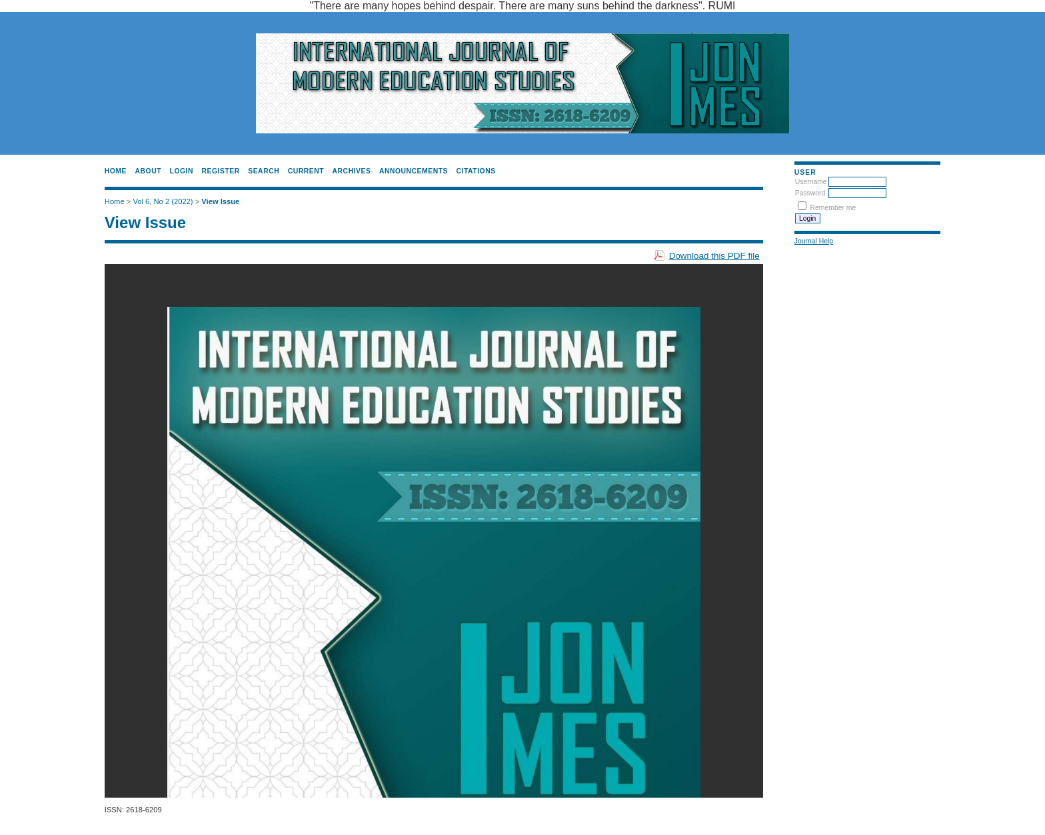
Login (182, 171)
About (148, 171)
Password (810, 193)
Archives (352, 171)
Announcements (413, 171)
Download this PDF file (714, 256)
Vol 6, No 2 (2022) (163, 201)
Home (116, 171)
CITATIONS (476, 171)
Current (306, 171)
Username (811, 181)
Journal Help (813, 241)
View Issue (220, 201)
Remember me (833, 207)
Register (220, 171)
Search (263, 171)
